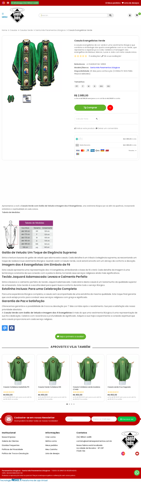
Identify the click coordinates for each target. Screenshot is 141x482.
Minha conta (51, 441)
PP (77, 86)
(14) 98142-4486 (83, 437)
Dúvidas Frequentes (10, 445)
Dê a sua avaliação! (111, 56)
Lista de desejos (130, 3)
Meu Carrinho (51, 449)
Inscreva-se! (127, 419)
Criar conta (50, 437)
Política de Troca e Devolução (15, 453)
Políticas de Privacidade (12, 449)
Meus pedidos (113, 3)
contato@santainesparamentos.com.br (94, 441)
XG (108, 86)
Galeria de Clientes (10, 441)
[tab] (106, 139)
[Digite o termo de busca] (73, 15)
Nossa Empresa (8, 437)
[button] (67, 404)
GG (101, 86)
